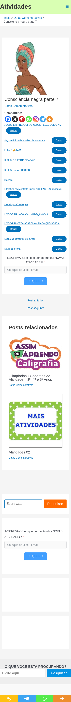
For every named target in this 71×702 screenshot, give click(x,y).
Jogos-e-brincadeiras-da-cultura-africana (24, 140)
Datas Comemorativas (18, 105)
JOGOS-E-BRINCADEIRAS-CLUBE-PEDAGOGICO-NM (33, 125)
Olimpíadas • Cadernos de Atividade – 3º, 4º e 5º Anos (30, 377)
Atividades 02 (19, 452)
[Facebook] (8, 119)
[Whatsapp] (29, 119)
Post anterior (35, 300)
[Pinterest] (22, 119)
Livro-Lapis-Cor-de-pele (16, 204)
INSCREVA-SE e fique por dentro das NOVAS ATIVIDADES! (35, 260)
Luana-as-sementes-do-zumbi (19, 239)
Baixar (13, 130)
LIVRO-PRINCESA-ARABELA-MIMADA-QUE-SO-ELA (32, 223)
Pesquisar (55, 504)
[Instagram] (36, 119)
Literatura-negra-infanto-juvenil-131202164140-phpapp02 (33, 189)
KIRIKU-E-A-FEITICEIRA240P (19, 160)
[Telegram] (43, 119)
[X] (15, 119)
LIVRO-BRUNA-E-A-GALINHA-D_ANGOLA (26, 214)
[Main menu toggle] (67, 6)
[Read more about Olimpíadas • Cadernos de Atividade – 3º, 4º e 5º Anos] (35, 353)
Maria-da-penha (12, 248)
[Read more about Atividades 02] (35, 420)
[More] (49, 119)
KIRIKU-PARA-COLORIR (17, 170)
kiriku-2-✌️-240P (13, 150)
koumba (8, 180)
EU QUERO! (36, 280)
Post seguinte (35, 308)
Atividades (15, 6)
